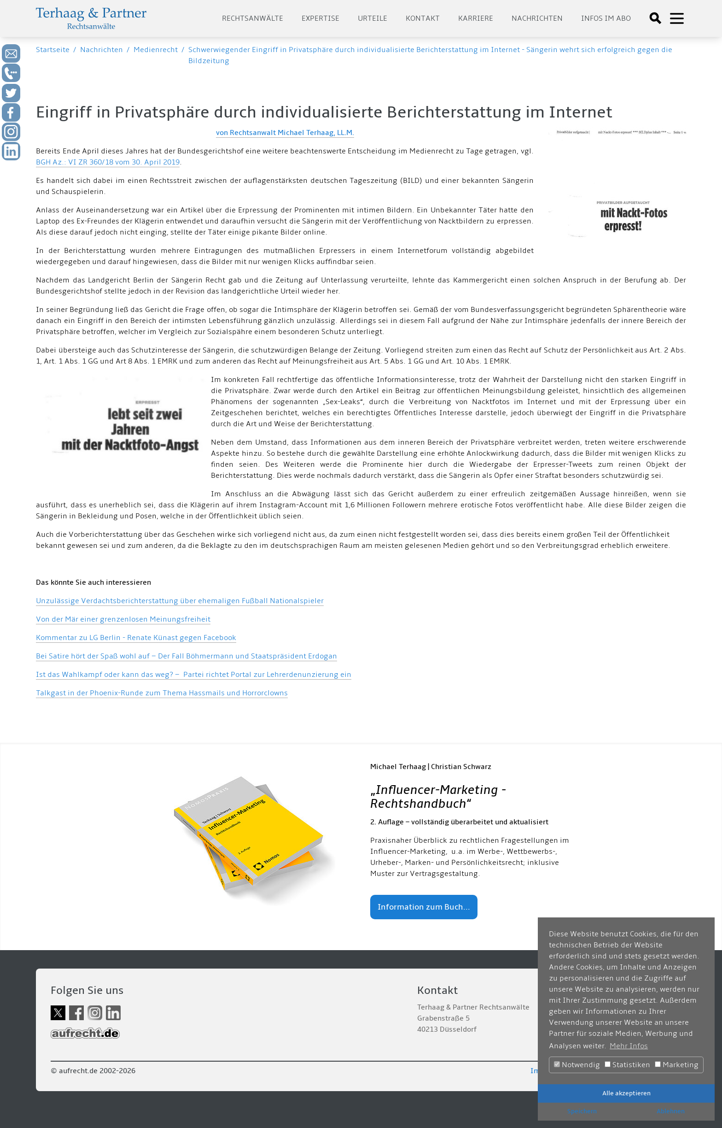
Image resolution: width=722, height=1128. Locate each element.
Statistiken (627, 1064)
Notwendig (577, 1064)
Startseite (53, 49)
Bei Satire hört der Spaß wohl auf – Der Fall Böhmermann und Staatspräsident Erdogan (186, 656)
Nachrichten (537, 18)
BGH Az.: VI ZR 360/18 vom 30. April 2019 (108, 162)
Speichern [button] (582, 1111)
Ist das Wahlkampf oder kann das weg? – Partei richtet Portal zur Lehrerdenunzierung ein (193, 674)
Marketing (677, 1064)
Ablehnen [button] (671, 1111)
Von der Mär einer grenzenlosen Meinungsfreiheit (123, 619)
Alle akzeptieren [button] (626, 1093)
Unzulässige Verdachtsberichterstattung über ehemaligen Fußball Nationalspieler (180, 600)
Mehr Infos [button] (629, 1046)
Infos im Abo (606, 18)
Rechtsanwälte (252, 18)
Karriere (475, 18)
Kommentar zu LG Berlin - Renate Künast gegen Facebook (136, 637)
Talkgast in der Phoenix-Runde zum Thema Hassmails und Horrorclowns (162, 693)
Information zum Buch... (424, 907)
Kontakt (423, 18)
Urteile (372, 18)
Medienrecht (156, 49)
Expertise (320, 18)
